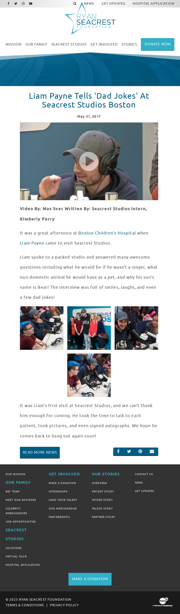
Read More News (40, 452)
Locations (14, 548)
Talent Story (102, 508)
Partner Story (103, 517)
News (139, 482)
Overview (99, 483)
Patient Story (103, 491)
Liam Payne (32, 243)
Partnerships (59, 517)
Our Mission (16, 474)
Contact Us (144, 474)
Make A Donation (62, 483)
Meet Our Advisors (21, 500)
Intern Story (102, 500)
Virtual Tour (16, 556)
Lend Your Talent (63, 500)
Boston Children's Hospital (107, 233)
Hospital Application (23, 565)
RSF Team (13, 491)
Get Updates (144, 491)
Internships (58, 491)
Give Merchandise (63, 508)
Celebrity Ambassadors (16, 511)
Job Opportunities (21, 521)
